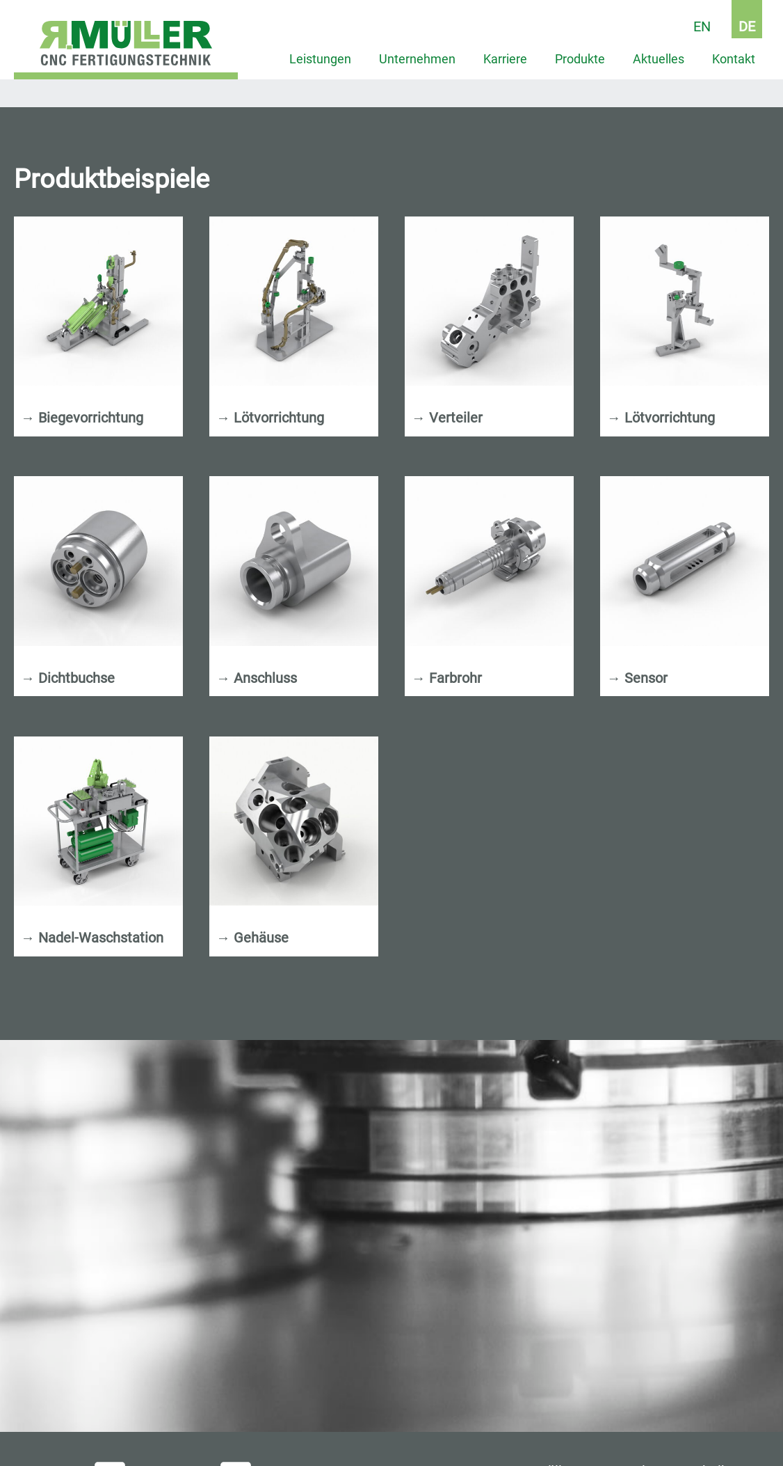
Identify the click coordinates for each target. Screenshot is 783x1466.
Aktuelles (658, 59)
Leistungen (320, 59)
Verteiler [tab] (447, 418)
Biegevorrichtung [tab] (82, 418)
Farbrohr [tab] (447, 678)
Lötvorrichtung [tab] (270, 418)
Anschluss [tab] (256, 678)
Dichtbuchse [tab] (68, 678)
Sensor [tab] (637, 678)
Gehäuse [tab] (252, 938)
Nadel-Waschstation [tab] (92, 938)
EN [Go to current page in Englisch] (702, 26)
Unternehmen (417, 59)
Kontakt (733, 59)
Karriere (505, 59)
